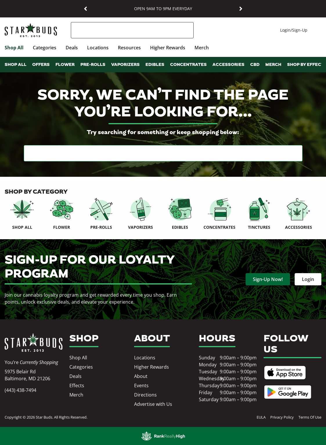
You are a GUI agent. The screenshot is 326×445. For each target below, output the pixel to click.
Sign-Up (299, 30)
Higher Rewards (167, 47)
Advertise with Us (153, 404)
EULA (261, 417)
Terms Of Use (309, 417)
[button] (85, 9)
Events (141, 385)
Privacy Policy (282, 417)
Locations (98, 47)
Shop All (14, 47)
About (140, 376)
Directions (145, 395)
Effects (76, 385)
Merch (201, 47)
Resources (129, 47)
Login (285, 30)
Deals (72, 47)
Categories (44, 47)
